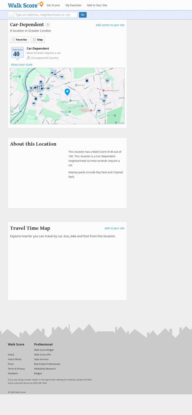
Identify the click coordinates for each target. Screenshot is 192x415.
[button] (11, 15)
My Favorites (73, 5)
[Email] (22, 350)
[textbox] (46, 15)
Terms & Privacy (16, 368)
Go (83, 14)
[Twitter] (10, 350)
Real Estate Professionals (47, 364)
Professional (43, 344)
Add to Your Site (97, 5)
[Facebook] (16, 350)
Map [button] (38, 39)
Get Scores (53, 5)
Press (11, 364)
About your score (21, 64)
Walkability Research (45, 368)
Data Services (41, 359)
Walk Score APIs (42, 354)
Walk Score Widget (44, 350)
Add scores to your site (110, 25)
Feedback (13, 373)
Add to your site (114, 228)
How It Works (15, 359)
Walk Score (16, 344)
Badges (38, 373)
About (11, 354)
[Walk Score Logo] (26, 5)
